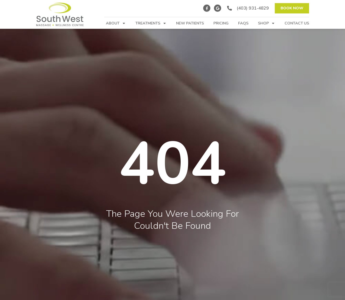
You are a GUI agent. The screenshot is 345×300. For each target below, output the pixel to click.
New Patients (190, 23)
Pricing (221, 23)
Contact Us (297, 23)
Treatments (151, 23)
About (116, 23)
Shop (266, 23)
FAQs (243, 23)
